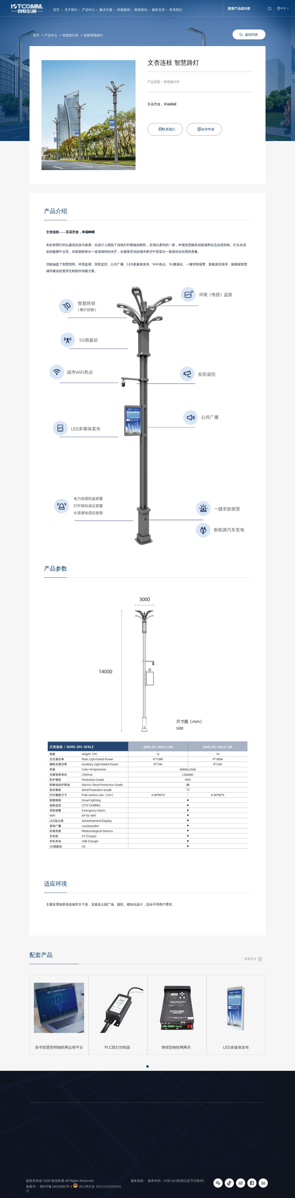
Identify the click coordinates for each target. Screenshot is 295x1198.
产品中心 (88, 10)
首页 (56, 8)
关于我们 (71, 10)
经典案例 (123, 10)
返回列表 (251, 34)
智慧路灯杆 (70, 35)
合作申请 (207, 129)
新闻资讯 (140, 10)
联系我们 (175, 10)
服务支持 (158, 10)
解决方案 (106, 10)
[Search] (244, 8)
